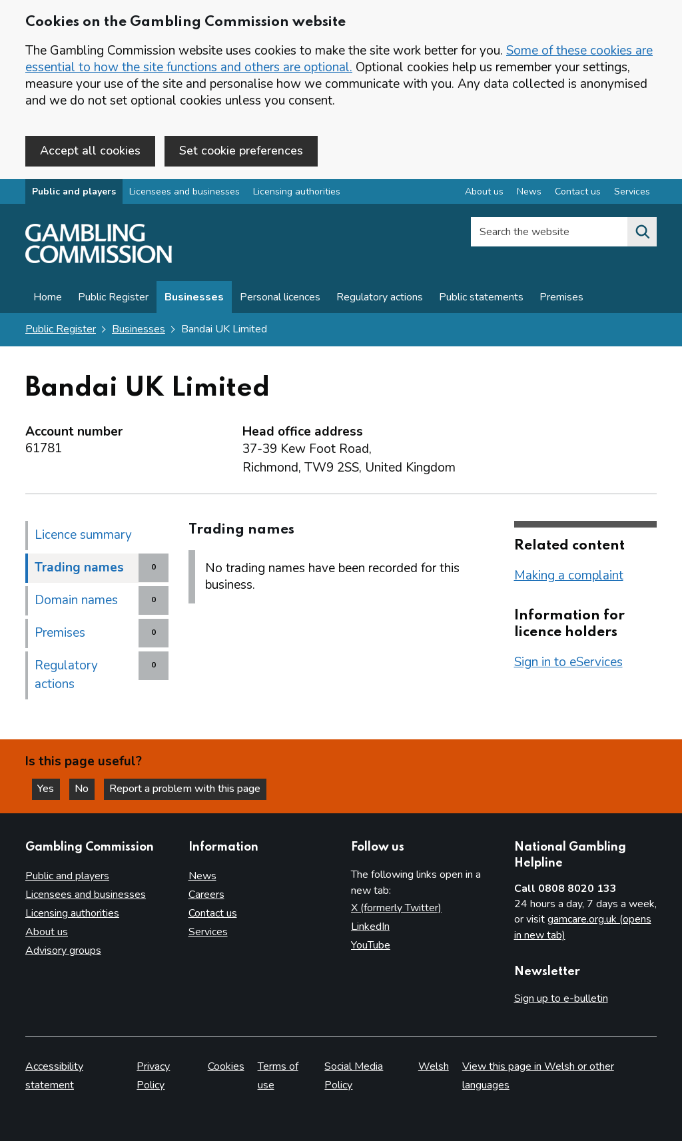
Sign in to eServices (568, 662)
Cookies (226, 1066)
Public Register (113, 297)
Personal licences (280, 297)
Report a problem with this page (186, 788)
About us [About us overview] (484, 192)
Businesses (194, 297)
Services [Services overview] (632, 192)
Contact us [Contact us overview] (578, 192)
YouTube (370, 945)
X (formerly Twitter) (396, 908)
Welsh (433, 1066)
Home (47, 297)
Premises (561, 297)
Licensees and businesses (184, 192)
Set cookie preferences (241, 151)
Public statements (481, 297)
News (202, 876)
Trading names (79, 567)
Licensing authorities (296, 192)
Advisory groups (63, 950)
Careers (206, 894)
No (86, 788)
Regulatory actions (379, 297)
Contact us (212, 913)
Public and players (74, 192)
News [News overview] (529, 192)
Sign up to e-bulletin (561, 998)
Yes (49, 788)
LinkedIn (370, 926)
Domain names (76, 600)
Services (208, 932)
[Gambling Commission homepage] (98, 260)
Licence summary (83, 535)
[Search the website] (642, 232)
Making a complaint (568, 575)
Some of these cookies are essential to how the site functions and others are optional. (339, 59)
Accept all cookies (90, 151)
